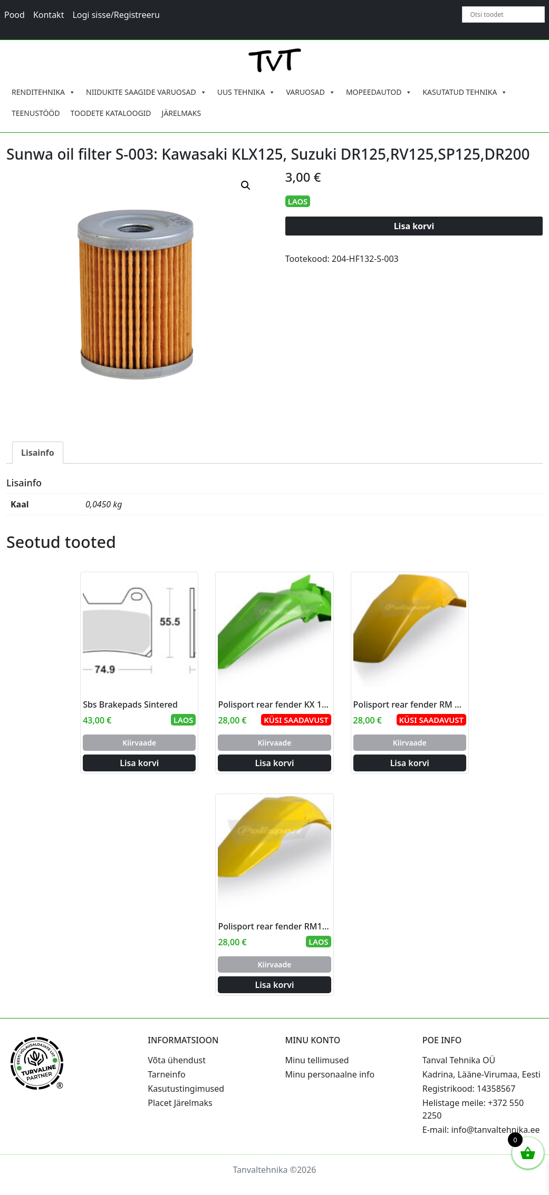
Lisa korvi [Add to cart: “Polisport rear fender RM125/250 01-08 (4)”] (274, 985)
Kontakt (48, 15)
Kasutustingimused (186, 1088)
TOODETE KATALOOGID (111, 113)
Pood (14, 15)
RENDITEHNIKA (43, 92)
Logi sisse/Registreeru (116, 15)
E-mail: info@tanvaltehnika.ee (481, 1129)
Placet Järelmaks (180, 1103)
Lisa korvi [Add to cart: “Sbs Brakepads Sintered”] (139, 763)
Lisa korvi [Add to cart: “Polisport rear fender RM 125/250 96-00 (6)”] (409, 763)
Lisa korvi (414, 226)
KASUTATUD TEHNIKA (464, 92)
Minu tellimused (317, 1060)
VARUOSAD (310, 92)
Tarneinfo (166, 1074)
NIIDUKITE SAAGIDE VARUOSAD (146, 92)
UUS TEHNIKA (246, 92)
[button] (245, 185)
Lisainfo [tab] (37, 452)
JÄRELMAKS (181, 113)
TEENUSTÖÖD (36, 113)
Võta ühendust (177, 1060)
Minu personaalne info (330, 1074)
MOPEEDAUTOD (379, 92)
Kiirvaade (139, 743)
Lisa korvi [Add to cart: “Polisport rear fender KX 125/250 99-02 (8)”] (274, 763)
